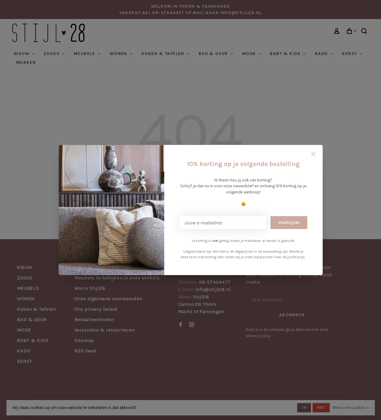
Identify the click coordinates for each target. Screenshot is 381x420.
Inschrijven (289, 222)
